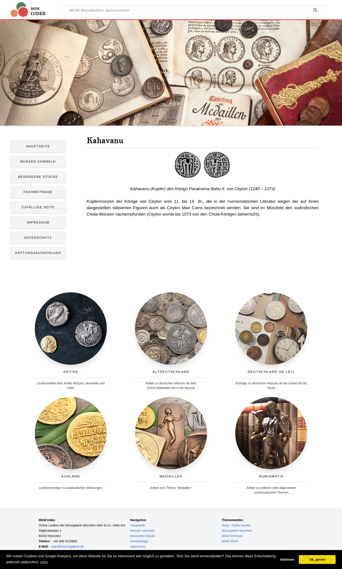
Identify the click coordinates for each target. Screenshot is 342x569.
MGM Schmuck (232, 536)
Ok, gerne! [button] (317, 559)
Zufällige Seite (38, 207)
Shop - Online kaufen (236, 525)
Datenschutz (38, 237)
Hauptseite (38, 146)
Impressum (38, 222)
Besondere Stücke (38, 176)
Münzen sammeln (142, 530)
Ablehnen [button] (287, 559)
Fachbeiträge (38, 192)
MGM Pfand (230, 541)
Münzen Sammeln (38, 161)
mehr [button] (44, 562)
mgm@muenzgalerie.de (67, 546)
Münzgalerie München (237, 530)
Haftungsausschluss (38, 253)
